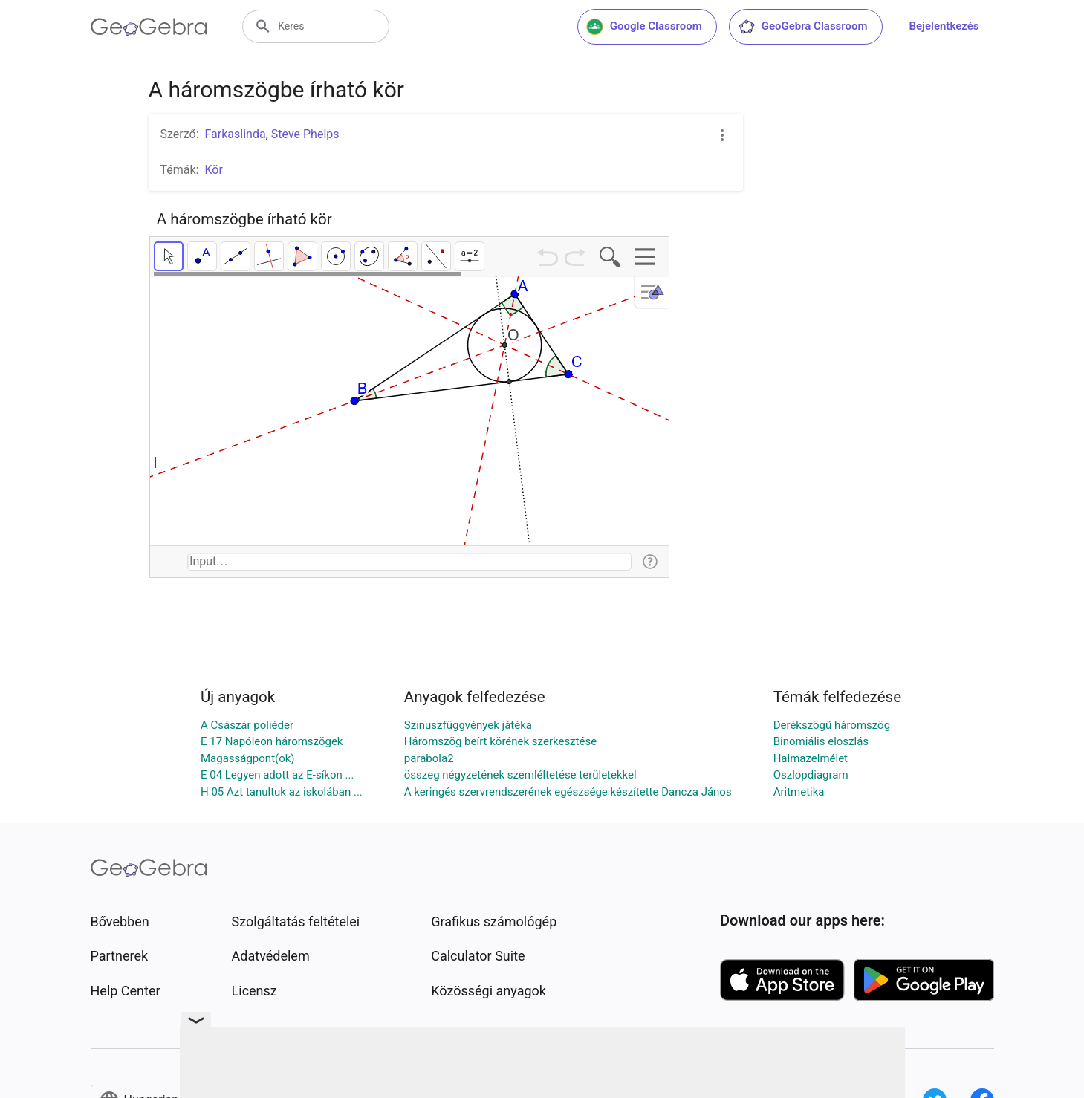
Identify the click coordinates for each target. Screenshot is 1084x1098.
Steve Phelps (305, 134)
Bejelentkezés (944, 26)
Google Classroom (644, 27)
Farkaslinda (235, 134)
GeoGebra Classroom (803, 27)
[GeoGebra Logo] (149, 27)
